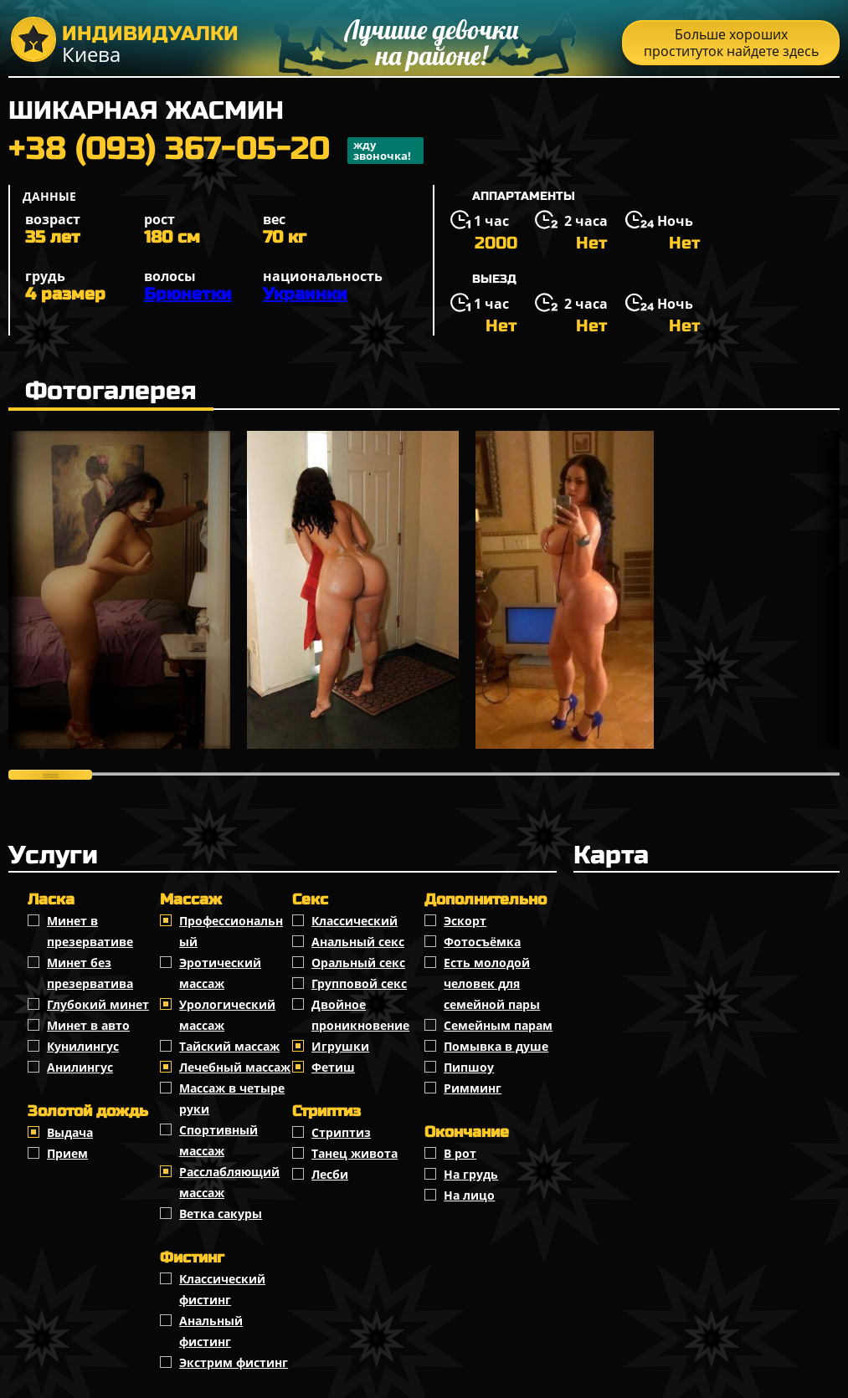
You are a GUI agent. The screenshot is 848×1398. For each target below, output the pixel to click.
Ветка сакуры (220, 1213)
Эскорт (465, 921)
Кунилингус (83, 1046)
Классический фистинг (222, 1289)
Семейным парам (498, 1025)
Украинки (305, 294)
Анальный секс (357, 942)
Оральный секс (358, 962)
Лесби (329, 1174)
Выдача (70, 1132)
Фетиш (333, 1067)
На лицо (469, 1195)
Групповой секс (359, 983)
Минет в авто (88, 1025)
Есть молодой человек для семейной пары (492, 983)
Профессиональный (231, 931)
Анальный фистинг (211, 1331)
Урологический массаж (227, 1014)
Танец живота (354, 1153)
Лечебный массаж (234, 1067)
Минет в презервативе (90, 931)
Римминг (472, 1088)
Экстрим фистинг (233, 1362)
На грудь (471, 1174)
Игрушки (340, 1046)
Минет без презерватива (90, 973)
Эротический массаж (220, 973)
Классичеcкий (354, 921)
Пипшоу (469, 1067)
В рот (460, 1153)
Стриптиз (341, 1132)
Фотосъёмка (482, 942)
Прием (67, 1153)
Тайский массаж (229, 1046)
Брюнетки (188, 294)
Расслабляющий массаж (229, 1182)
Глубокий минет (98, 1004)
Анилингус (80, 1067)
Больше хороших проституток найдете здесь (731, 42)
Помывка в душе (496, 1046)
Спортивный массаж (218, 1140)
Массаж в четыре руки (232, 1098)
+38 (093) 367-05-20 (216, 150)
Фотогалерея (111, 391)
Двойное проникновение (360, 1014)
